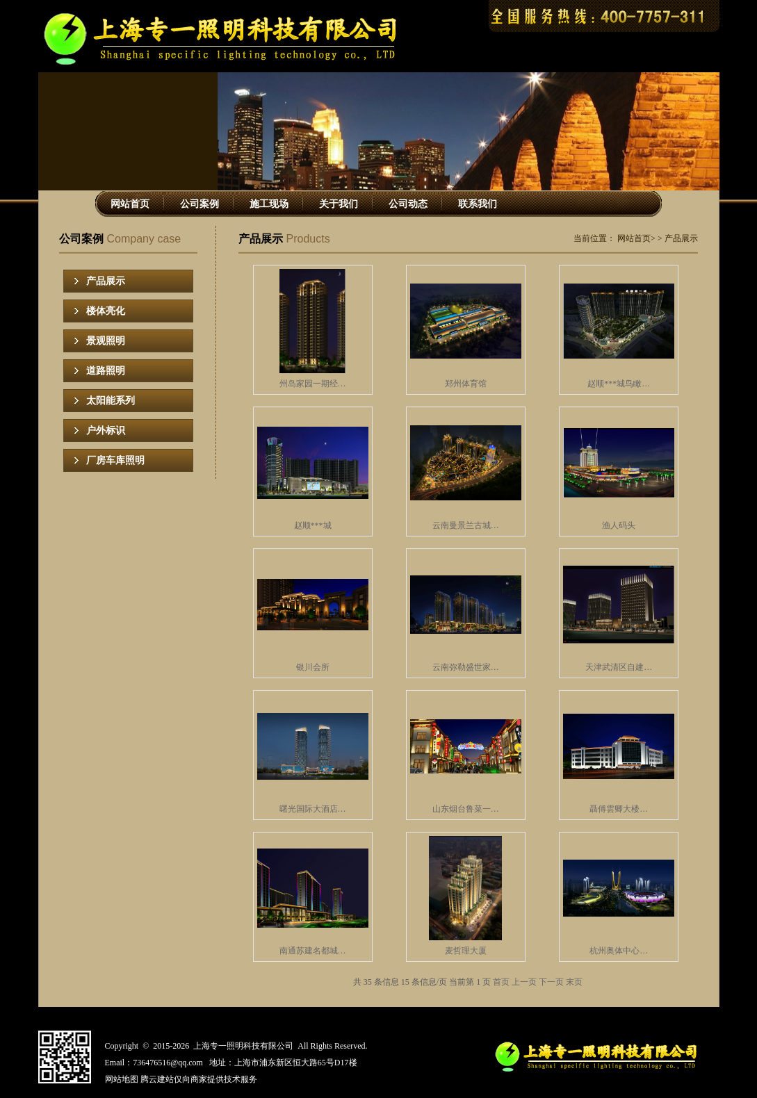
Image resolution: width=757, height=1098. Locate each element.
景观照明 (105, 341)
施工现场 (269, 204)
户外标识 (105, 430)
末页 (574, 982)
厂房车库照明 (115, 460)
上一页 (524, 982)
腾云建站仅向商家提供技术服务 (198, 1079)
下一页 (551, 982)
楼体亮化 (105, 311)
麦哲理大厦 (466, 951)
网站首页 (130, 204)
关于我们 (338, 204)
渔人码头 (618, 525)
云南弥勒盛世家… (465, 667)
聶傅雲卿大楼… (618, 809)
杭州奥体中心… (618, 951)
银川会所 (312, 667)
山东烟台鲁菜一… (465, 809)
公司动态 (408, 204)
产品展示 (105, 281)
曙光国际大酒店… (312, 809)
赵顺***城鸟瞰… (618, 383)
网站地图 (121, 1079)
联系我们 (477, 204)
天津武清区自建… (618, 667)
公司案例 (199, 204)
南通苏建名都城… (312, 951)
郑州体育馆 (466, 383)
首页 (501, 982)
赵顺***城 (313, 525)
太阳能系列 (110, 400)
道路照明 (105, 371)
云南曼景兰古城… (465, 525)
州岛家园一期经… (312, 383)
